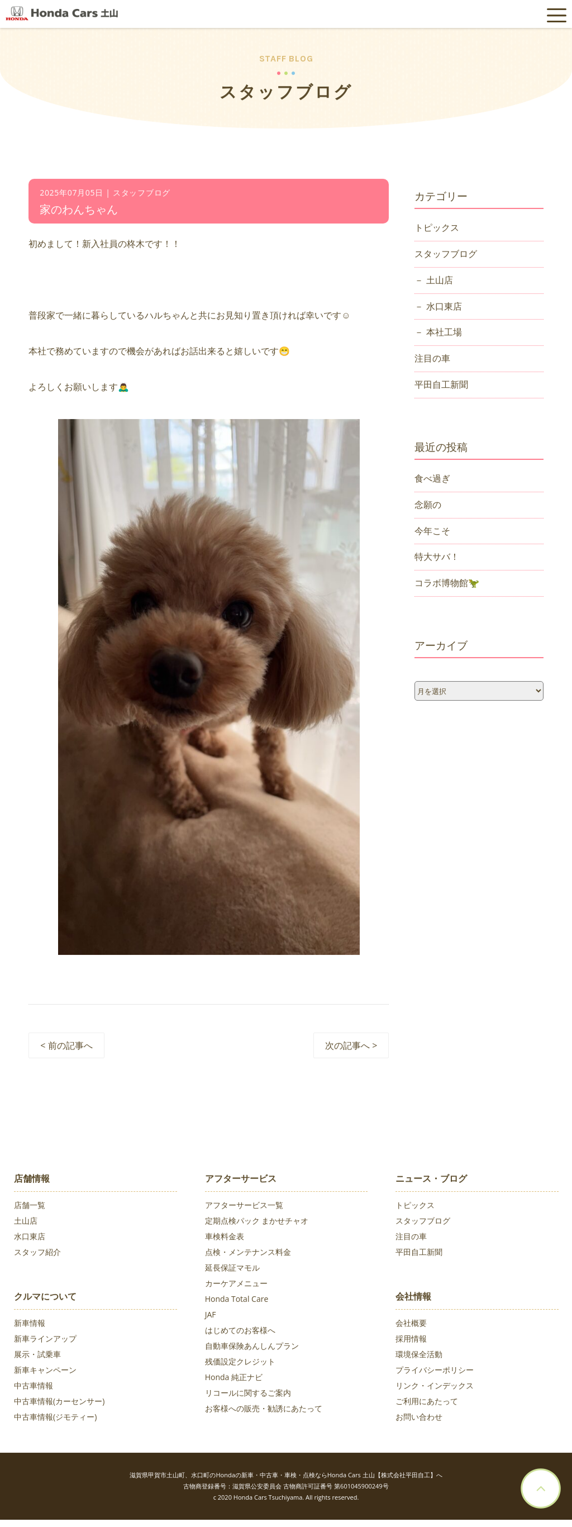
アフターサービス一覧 (244, 1206)
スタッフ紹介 (37, 1253)
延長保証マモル (232, 1269)
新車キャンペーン (45, 1371)
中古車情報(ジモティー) (55, 1418)
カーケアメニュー (236, 1284)
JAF (210, 1316)
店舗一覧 (29, 1206)
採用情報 (411, 1340)
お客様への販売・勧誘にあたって (263, 1410)
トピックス (436, 229)
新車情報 (29, 1324)
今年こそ (432, 532)
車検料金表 (224, 1238)
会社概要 (411, 1324)
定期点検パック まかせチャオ (257, 1222)
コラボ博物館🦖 (446, 584)
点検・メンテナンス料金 (248, 1253)
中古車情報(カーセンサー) (59, 1402)
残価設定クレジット (240, 1363)
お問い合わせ (418, 1418)
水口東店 (29, 1238)
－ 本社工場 (437, 333)
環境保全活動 (418, 1355)
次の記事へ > (351, 1047)
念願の (427, 506)
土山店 (25, 1222)
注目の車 (432, 360)
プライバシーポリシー (434, 1371)
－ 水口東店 (437, 307)
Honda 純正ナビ (234, 1378)
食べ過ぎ (432, 479)
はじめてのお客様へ (240, 1331)
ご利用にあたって (426, 1402)
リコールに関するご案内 (248, 1394)
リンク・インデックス (434, 1387)
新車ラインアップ (45, 1340)
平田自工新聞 (441, 386)
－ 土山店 (433, 281)
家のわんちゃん (79, 210)
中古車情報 (33, 1387)
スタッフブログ (445, 255)
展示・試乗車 (37, 1355)
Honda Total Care (237, 1300)
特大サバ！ (436, 558)
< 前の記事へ (66, 1047)
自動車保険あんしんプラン (252, 1347)
